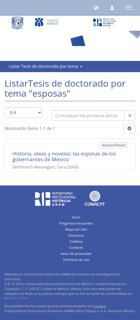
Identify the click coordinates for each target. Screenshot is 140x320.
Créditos (76, 241)
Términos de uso (76, 259)
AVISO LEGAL (18, 298)
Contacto (76, 247)
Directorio (76, 235)
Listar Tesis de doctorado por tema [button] (45, 66)
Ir (129, 115)
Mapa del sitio (76, 229)
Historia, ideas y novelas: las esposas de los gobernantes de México (64, 156)
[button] (95, 7)
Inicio (76, 217)
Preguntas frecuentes (76, 223)
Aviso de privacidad (76, 253)
